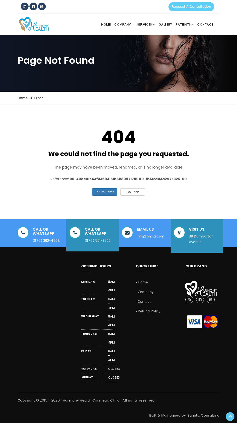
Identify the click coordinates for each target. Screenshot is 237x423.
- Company (145, 291)
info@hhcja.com (150, 236)
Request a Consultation (191, 6)
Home (106, 24)
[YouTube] (42, 6)
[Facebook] (33, 6)
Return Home (105, 192)
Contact (205, 24)
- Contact (143, 301)
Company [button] (123, 24)
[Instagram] (25, 6)
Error (38, 98)
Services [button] (146, 24)
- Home (142, 282)
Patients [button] (185, 24)
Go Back (133, 192)
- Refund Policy (148, 311)
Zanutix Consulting (204, 415)
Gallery (165, 24)
